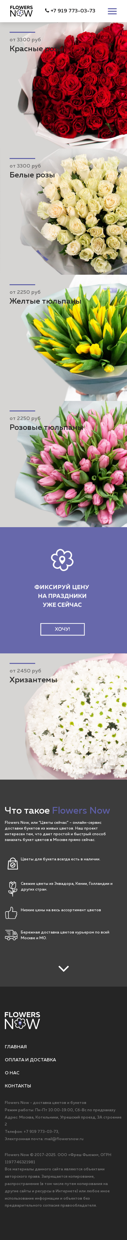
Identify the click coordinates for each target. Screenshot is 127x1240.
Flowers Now (17, 1155)
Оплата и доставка (30, 1060)
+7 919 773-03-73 (70, 11)
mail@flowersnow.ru (63, 1139)
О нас (12, 1073)
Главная (16, 1047)
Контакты (18, 1086)
